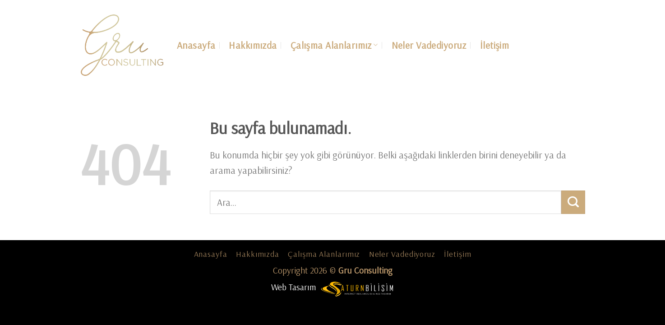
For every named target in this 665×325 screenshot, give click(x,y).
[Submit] (573, 202)
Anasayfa (196, 45)
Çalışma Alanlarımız (334, 45)
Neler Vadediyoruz (429, 45)
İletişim (494, 45)
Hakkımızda (253, 45)
